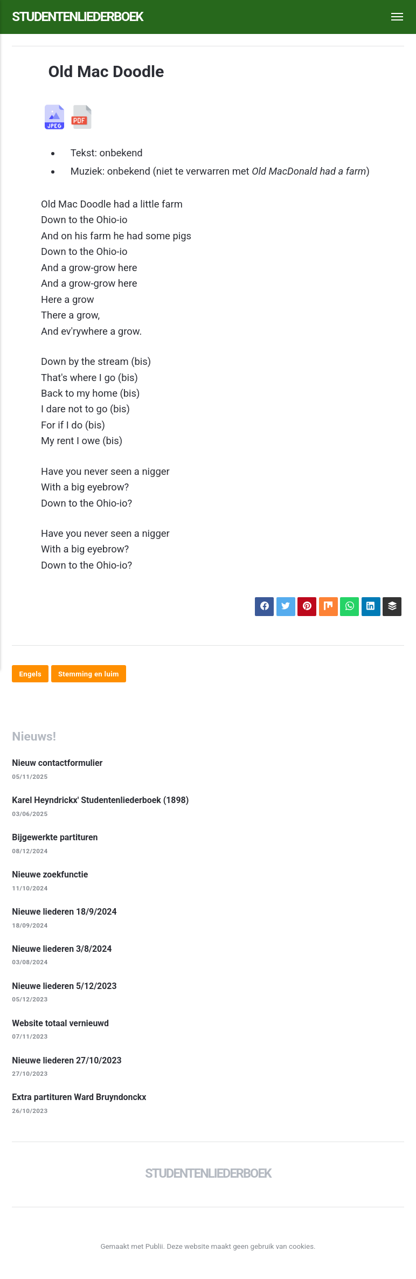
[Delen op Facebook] (262, 607)
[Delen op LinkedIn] (370, 607)
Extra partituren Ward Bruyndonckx (80, 1100)
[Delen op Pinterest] (305, 607)
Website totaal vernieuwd (61, 1025)
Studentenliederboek (80, 16)
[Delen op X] (283, 607)
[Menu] (391, 17)
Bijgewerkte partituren (55, 839)
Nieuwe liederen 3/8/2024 (63, 950)
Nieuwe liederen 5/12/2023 (65, 988)
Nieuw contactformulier (58, 764)
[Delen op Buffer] (391, 607)
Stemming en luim (90, 674)
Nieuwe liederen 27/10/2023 (67, 1062)
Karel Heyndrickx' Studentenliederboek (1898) (102, 801)
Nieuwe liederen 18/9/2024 (65, 913)
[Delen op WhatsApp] (348, 607)
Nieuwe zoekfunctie (50, 876)
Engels (30, 674)
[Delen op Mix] (327, 607)
